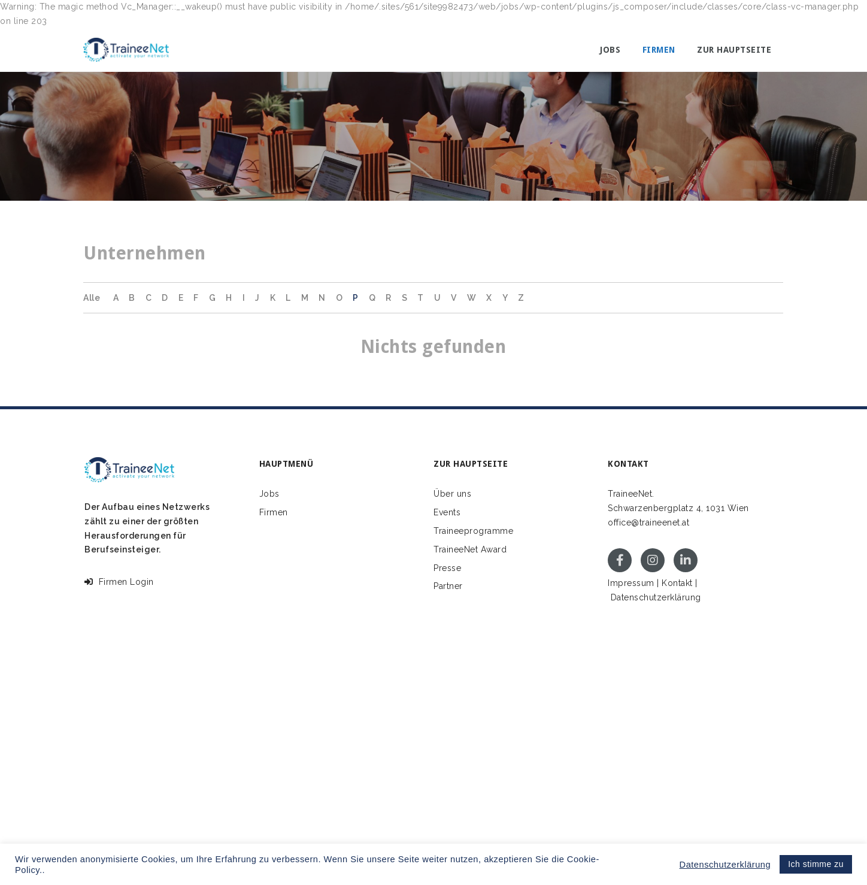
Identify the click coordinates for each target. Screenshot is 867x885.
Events (447, 512)
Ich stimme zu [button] (816, 864)
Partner (448, 586)
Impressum (631, 583)
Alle (91, 298)
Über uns (452, 494)
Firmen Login (119, 582)
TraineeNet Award (470, 549)
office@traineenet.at (648, 522)
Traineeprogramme (473, 531)
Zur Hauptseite (734, 50)
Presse (447, 568)
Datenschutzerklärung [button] (725, 864)
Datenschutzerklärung (656, 597)
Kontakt (677, 583)
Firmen (658, 50)
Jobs (610, 50)
